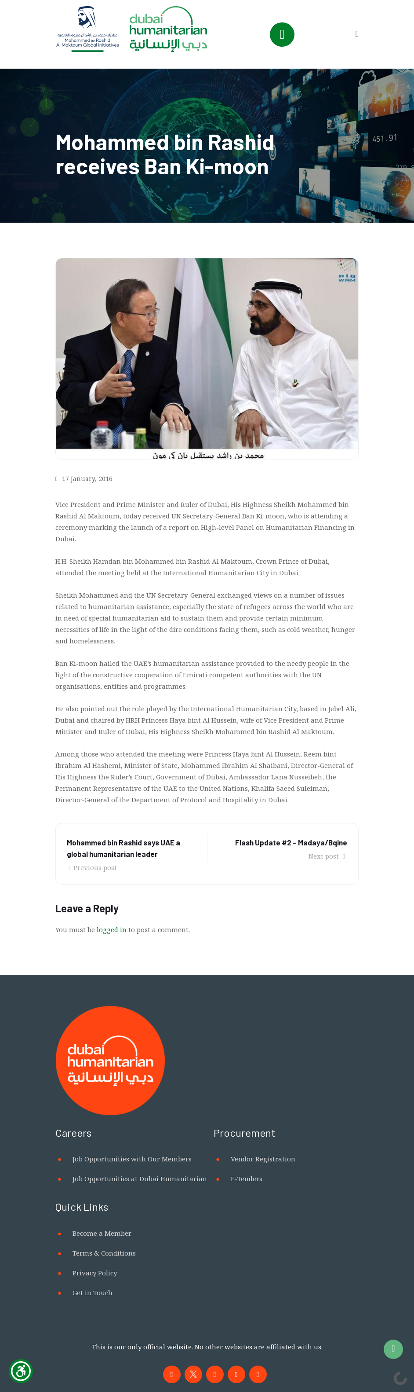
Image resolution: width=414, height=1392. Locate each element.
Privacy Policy (95, 1272)
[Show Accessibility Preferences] (21, 1371)
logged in (112, 929)
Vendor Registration (263, 1158)
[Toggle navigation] (282, 34)
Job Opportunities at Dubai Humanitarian (140, 1178)
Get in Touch (93, 1292)
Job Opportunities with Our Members (132, 1158)
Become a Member (102, 1233)
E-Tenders (246, 1178)
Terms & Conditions (104, 1253)
